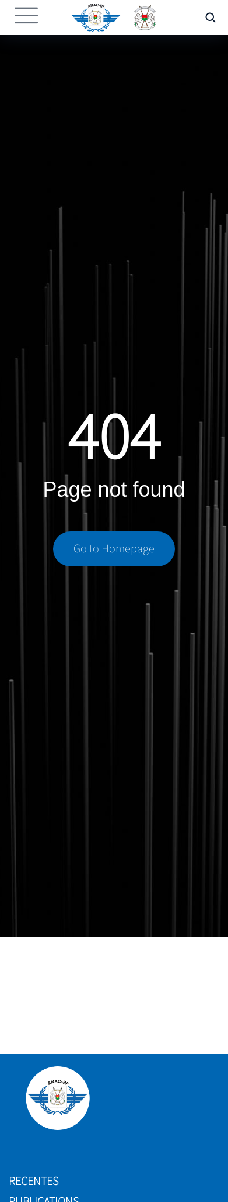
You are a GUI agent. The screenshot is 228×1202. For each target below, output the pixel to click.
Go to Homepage (114, 549)
